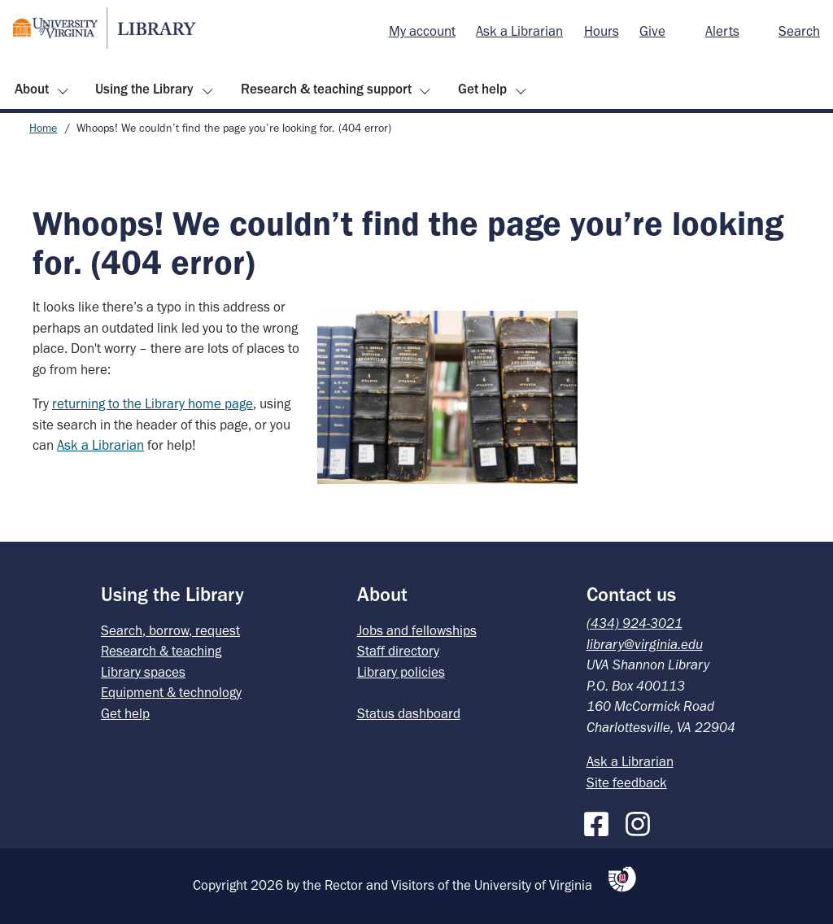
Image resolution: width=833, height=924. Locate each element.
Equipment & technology (171, 692)
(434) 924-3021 (635, 623)
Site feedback (627, 782)
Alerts (722, 31)
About (32, 89)
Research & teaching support (326, 89)
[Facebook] (600, 821)
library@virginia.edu (645, 644)
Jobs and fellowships (417, 630)
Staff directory (398, 651)
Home (43, 128)
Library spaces (143, 672)
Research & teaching (161, 651)
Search (799, 31)
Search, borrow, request (170, 630)
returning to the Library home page (152, 403)
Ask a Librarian (519, 31)
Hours (601, 31)
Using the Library (144, 89)
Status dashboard (408, 713)
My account (422, 31)
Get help (482, 89)
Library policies (401, 672)
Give (652, 31)
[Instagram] (642, 821)
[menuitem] (422, 31)
